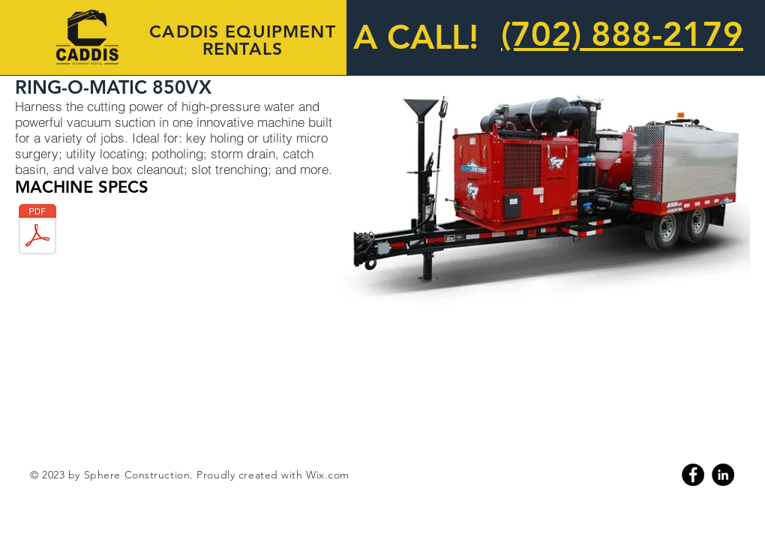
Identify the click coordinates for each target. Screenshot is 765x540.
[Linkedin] (723, 475)
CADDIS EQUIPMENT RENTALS (242, 40)
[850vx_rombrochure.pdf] (37, 230)
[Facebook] (693, 475)
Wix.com (328, 475)
